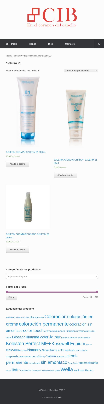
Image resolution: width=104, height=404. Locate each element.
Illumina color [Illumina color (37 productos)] (37, 337)
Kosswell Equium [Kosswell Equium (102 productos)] (68, 343)
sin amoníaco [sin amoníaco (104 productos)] (54, 362)
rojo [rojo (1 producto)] (44, 357)
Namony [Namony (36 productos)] (34, 350)
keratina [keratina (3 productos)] (65, 337)
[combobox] (52, 276)
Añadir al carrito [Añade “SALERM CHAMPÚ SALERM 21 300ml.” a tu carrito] (17, 164)
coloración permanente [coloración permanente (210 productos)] (44, 324)
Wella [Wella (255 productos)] (66, 369)
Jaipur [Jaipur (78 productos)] (55, 337)
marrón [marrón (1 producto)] (89, 344)
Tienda (32, 44)
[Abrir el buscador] (99, 43)
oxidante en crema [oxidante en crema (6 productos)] (76, 350)
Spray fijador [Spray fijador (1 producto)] (73, 363)
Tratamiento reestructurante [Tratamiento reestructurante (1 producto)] (42, 370)
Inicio (11, 44)
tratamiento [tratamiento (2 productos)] (25, 370)
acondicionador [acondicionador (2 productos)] (13, 317)
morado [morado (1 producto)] (23, 350)
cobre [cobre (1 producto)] (41, 317)
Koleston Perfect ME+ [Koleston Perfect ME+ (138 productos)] (28, 343)
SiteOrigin (57, 397)
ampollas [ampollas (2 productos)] (25, 317)
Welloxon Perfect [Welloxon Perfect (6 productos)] (84, 370)
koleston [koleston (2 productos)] (86, 338)
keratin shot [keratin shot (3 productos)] (76, 337)
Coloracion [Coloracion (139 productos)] (55, 316)
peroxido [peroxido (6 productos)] (37, 356)
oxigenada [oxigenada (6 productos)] (12, 356)
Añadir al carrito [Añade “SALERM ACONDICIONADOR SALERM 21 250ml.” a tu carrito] (17, 249)
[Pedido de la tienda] (81, 70)
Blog (50, 44)
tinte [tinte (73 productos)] (16, 369)
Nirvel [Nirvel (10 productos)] (45, 350)
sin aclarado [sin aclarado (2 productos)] (34, 363)
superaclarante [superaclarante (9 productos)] (88, 363)
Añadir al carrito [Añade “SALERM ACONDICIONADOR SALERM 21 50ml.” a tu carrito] (65, 175)
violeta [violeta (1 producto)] (57, 370)
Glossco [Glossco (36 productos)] (19, 337)
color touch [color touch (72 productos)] (33, 330)
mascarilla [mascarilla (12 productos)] (13, 350)
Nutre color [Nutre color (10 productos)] (57, 350)
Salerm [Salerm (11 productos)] (51, 356)
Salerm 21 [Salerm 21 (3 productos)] (61, 356)
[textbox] (52, 276)
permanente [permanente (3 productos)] (25, 356)
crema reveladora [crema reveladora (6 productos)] (54, 330)
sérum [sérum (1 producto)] (8, 370)
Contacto (70, 44)
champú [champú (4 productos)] (34, 317)
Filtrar (11, 297)
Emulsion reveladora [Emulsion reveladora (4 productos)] (77, 331)
